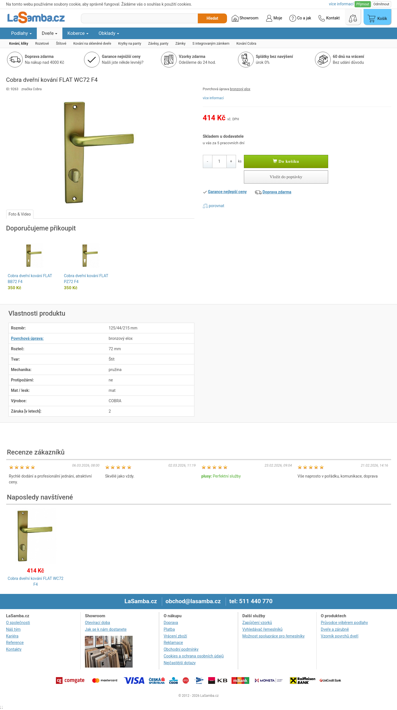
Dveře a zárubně (335, 629)
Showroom (245, 18)
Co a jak (300, 18)
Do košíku (286, 161)
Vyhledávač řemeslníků (262, 629)
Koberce (78, 33)
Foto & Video (20, 214)
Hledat (212, 18)
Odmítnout (381, 4)
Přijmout (362, 4)
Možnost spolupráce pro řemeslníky (273, 636)
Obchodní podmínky (181, 649)
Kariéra (12, 636)
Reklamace (173, 642)
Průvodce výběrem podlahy (344, 622)
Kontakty (14, 649)
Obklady (109, 33)
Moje (274, 18)
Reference (15, 642)
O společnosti (18, 622)
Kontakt (329, 18)
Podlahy (21, 33)
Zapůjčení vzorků (257, 622)
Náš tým (13, 629)
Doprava (171, 622)
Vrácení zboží (175, 636)
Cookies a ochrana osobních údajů (194, 656)
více (341, 4)
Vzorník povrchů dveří (340, 636)
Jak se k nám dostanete (105, 629)
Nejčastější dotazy (180, 663)
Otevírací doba (97, 622)
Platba (169, 629)
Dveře (50, 33)
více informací (213, 98)
